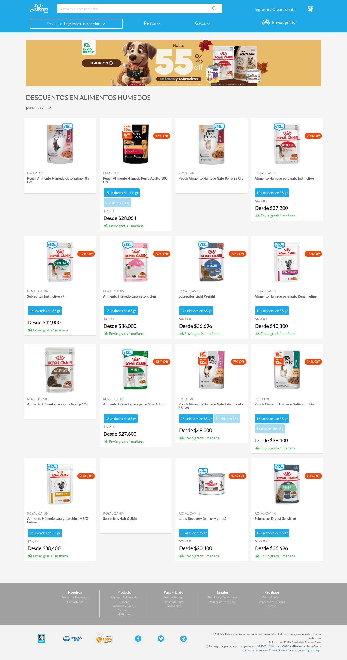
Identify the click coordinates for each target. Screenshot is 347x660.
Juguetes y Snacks (124, 605)
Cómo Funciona (272, 597)
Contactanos (75, 601)
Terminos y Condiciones (222, 597)
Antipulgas (124, 610)
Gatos (203, 22)
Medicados (124, 614)
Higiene (124, 601)
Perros (152, 22)
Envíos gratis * (284, 22)
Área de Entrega (173, 597)
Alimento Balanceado (124, 597)
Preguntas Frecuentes (75, 597)
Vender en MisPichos (272, 601)
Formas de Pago (173, 601)
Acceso (272, 605)
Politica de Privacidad (222, 601)
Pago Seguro (173, 605)
